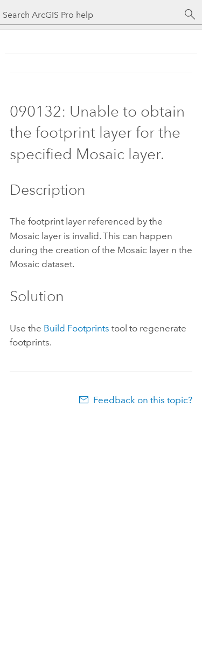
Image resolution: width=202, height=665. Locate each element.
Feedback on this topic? (142, 400)
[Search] (190, 14)
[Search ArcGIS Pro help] (90, 14)
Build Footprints (76, 328)
